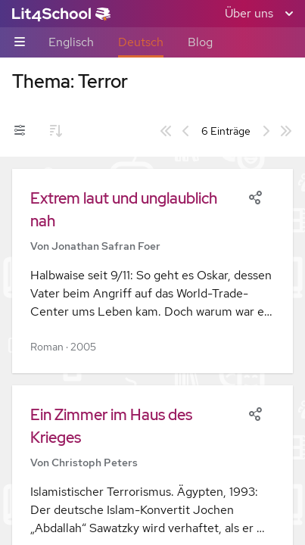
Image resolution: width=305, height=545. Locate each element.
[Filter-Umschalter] (19, 131)
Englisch (71, 42)
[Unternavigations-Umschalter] (19, 42)
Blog (200, 42)
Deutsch (140, 42)
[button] (152, 271)
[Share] (255, 196)
